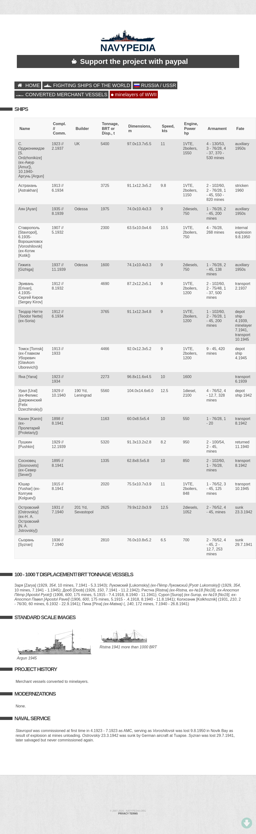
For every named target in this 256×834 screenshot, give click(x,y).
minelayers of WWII (134, 94)
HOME (28, 85)
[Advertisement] (110, 793)
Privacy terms (128, 813)
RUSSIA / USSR (155, 85)
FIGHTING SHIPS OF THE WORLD (87, 85)
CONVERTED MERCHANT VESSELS (61, 94)
